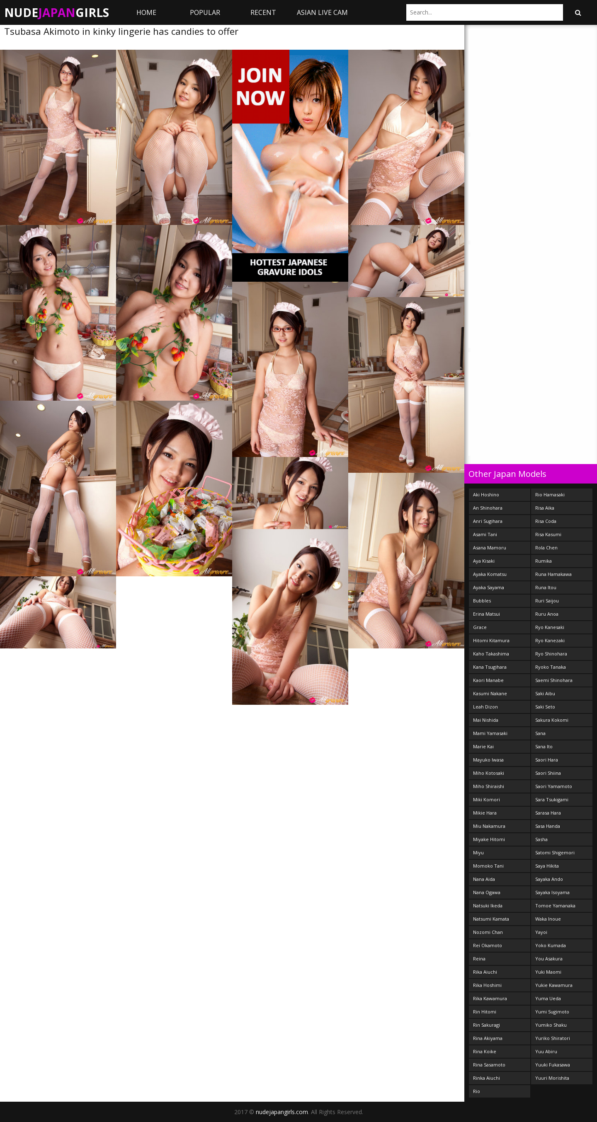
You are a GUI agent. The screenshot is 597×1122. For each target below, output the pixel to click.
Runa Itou (545, 587)
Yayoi (541, 932)
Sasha (541, 839)
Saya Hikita (547, 866)
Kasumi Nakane (490, 693)
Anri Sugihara (487, 521)
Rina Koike (484, 1051)
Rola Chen (546, 547)
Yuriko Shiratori (552, 1038)
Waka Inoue (548, 919)
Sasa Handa (547, 826)
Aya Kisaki (484, 561)
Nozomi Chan (488, 932)
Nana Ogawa (486, 892)
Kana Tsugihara (490, 667)
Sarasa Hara (548, 813)
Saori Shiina (548, 773)
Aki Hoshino (486, 494)
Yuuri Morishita (552, 1078)
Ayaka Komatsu (490, 574)
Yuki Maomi (548, 972)
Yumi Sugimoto (552, 1011)
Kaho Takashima (491, 653)
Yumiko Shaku (551, 1025)
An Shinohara (487, 508)
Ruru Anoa (546, 614)
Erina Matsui (486, 614)
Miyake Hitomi (489, 839)
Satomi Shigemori (555, 852)
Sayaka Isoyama (552, 892)
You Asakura (549, 958)
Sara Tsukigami (551, 799)
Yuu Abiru (546, 1051)
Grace (480, 627)
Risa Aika (544, 508)
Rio (476, 1091)
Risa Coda (545, 521)
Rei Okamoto (487, 945)
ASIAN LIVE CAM (322, 12)
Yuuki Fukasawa (552, 1065)
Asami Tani (485, 534)
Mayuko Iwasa (488, 760)
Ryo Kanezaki (550, 640)
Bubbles (482, 600)
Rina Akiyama (487, 1038)
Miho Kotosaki (488, 773)
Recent (263, 12)
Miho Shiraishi (488, 786)
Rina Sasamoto (489, 1065)
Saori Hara (546, 760)
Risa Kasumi (548, 534)
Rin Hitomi (484, 1011)
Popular (205, 12)
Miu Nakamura (489, 826)
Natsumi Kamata (491, 919)
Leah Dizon (485, 707)
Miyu (478, 852)
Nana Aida (484, 879)
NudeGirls (56, 12)
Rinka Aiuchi (486, 1078)
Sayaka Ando (549, 879)
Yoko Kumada (550, 945)
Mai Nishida (485, 720)
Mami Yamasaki (490, 733)
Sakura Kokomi (551, 720)
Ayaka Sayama (488, 587)
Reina (479, 958)
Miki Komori (486, 799)
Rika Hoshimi (487, 985)
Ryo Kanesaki (549, 627)
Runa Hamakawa (553, 574)
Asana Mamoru (489, 547)
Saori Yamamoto (553, 786)
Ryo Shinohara (551, 653)
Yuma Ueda (548, 998)
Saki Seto (545, 707)
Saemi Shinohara (554, 680)
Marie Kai (483, 746)
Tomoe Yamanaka (555, 905)
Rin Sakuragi (486, 1025)
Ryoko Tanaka (550, 667)
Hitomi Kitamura (491, 640)
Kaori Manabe (488, 680)
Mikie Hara (485, 813)
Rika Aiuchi (485, 972)
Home (146, 12)
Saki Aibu (545, 693)
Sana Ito (544, 746)
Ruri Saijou (547, 600)
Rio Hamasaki (550, 494)
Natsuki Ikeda (487, 905)
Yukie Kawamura (554, 985)
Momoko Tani (488, 866)
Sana (540, 733)
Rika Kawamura (490, 998)
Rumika (543, 561)
